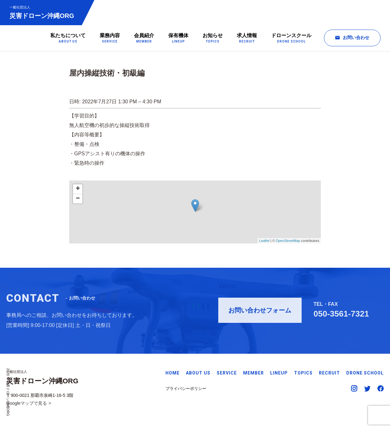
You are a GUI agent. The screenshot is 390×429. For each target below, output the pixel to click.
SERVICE (227, 372)
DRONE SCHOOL (365, 372)
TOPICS (303, 372)
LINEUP (279, 372)
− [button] (78, 200)
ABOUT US (198, 372)
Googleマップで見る (26, 403)
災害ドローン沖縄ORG (41, 12)
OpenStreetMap (288, 242)
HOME (172, 372)
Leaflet (264, 242)
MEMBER (253, 372)
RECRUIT (329, 372)
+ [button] (78, 190)
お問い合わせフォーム (259, 311)
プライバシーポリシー (185, 388)
